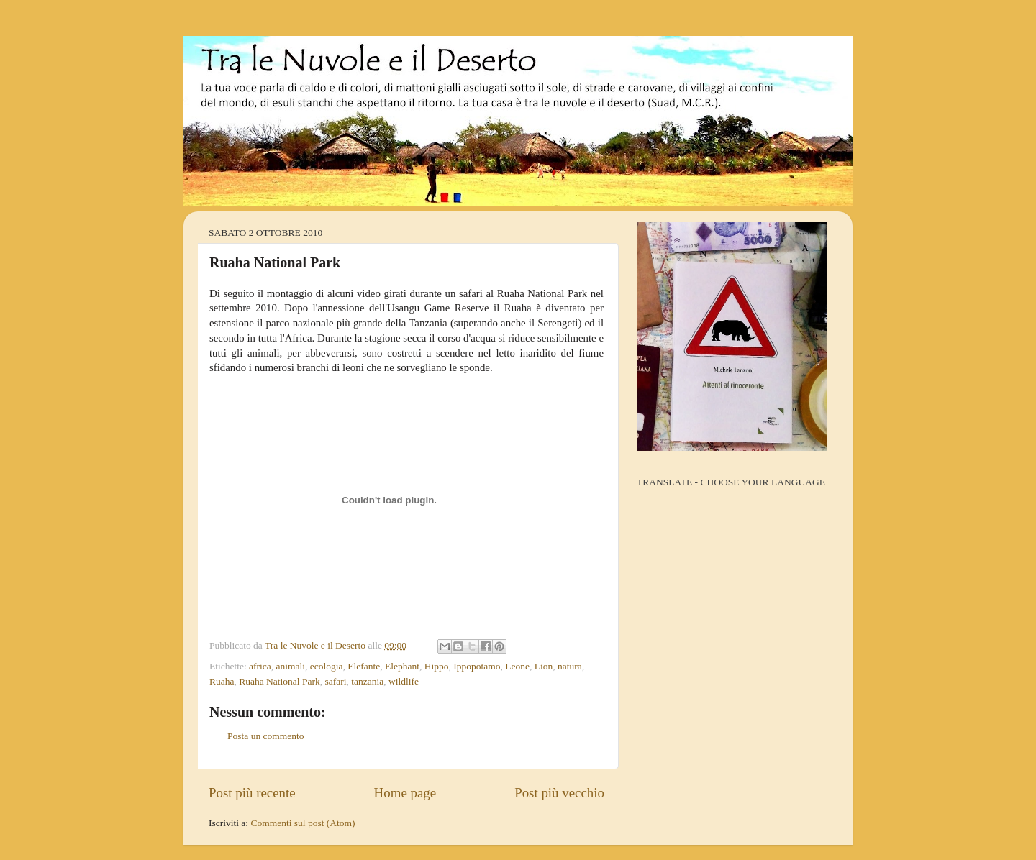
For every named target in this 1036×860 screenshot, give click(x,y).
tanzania (367, 681)
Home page (405, 792)
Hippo (436, 666)
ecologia (326, 666)
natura (570, 666)
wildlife (403, 681)
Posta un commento (265, 736)
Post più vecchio (559, 792)
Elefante (363, 666)
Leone (517, 666)
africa (260, 666)
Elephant (402, 666)
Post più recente (252, 792)
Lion (544, 666)
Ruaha (222, 681)
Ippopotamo (476, 666)
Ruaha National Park (279, 681)
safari (335, 681)
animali (291, 666)
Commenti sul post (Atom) (302, 823)
